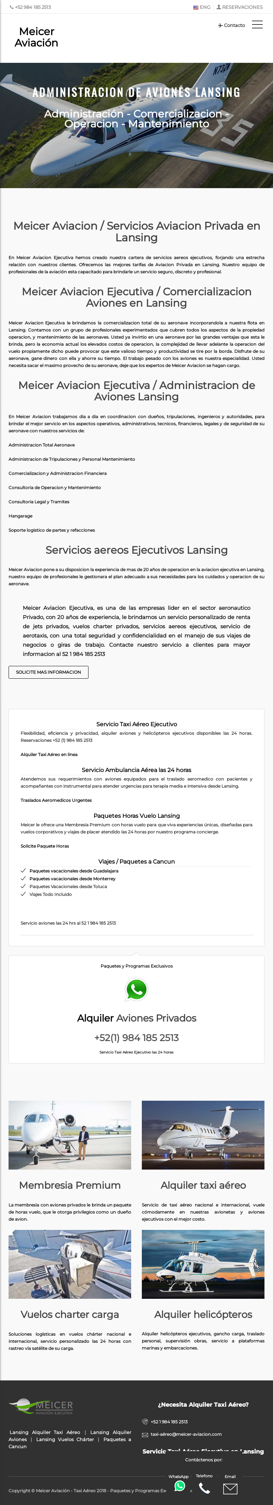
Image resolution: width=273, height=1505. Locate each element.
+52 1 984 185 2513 (169, 1421)
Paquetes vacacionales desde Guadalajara (74, 871)
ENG (201, 7)
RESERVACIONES (242, 7)
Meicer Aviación (36, 37)
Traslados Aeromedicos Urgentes (56, 800)
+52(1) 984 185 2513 (136, 1037)
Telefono (204, 1484)
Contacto (231, 25)
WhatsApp (179, 1483)
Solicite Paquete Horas (45, 846)
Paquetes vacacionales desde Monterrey (73, 878)
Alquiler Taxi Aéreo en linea (49, 754)
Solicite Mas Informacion (48, 672)
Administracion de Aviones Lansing (136, 91)
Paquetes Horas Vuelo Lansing (136, 815)
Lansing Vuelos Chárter (64, 1439)
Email (230, 1485)
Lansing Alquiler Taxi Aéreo (45, 1432)
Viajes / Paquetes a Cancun (136, 861)
